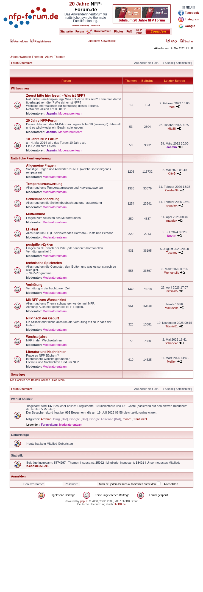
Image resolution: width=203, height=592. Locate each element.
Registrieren (40, 41)
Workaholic (171, 272)
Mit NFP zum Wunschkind (46, 300)
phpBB (84, 501)
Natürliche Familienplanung (31, 158)
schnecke (171, 343)
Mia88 (172, 128)
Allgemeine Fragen (40, 165)
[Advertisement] (101, 553)
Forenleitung (49, 424)
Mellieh (171, 361)
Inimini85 (172, 291)
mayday (171, 220)
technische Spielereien (44, 263)
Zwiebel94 (172, 190)
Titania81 (171, 326)
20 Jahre (79, 4)
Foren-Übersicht (21, 62)
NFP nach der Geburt (42, 318)
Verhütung (34, 285)
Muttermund (35, 214)
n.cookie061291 (37, 466)
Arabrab (46, 419)
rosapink (171, 205)
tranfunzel (140, 419)
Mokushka (172, 307)
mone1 (127, 419)
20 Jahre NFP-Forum (42, 121)
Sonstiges (18, 374)
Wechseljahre (36, 337)
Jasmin (51, 113)
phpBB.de (120, 504)
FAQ (171, 41)
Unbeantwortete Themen (26, 56)
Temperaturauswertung (44, 184)
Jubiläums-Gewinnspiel (102, 40)
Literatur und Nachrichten (46, 352)
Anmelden (19, 41)
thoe (171, 106)
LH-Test (32, 229)
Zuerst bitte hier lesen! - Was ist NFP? (55, 95)
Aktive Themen (55, 56)
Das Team (58, 380)
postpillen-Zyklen (39, 244)
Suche (186, 41)
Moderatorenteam (70, 113)
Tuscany (171, 252)
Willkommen (20, 88)
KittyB (172, 173)
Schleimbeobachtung (42, 199)
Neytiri (171, 235)
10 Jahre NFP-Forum (42, 139)
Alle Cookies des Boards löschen (30, 380)
